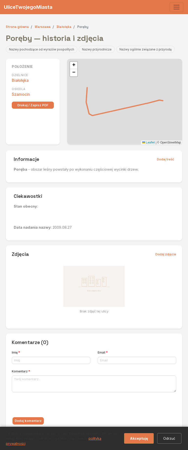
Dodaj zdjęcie (165, 254)
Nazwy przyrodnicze (97, 49)
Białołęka (20, 80)
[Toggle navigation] (176, 7)
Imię (16, 352)
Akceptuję (139, 438)
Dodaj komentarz (28, 421)
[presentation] (49, 405)
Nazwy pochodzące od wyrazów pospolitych (41, 49)
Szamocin (21, 94)
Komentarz (21, 371)
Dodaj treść (165, 159)
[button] (73, 65)
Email (103, 352)
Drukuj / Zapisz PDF (32, 105)
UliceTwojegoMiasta (28, 7)
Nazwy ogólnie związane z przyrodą (145, 49)
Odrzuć (169, 438)
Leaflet (148, 142)
